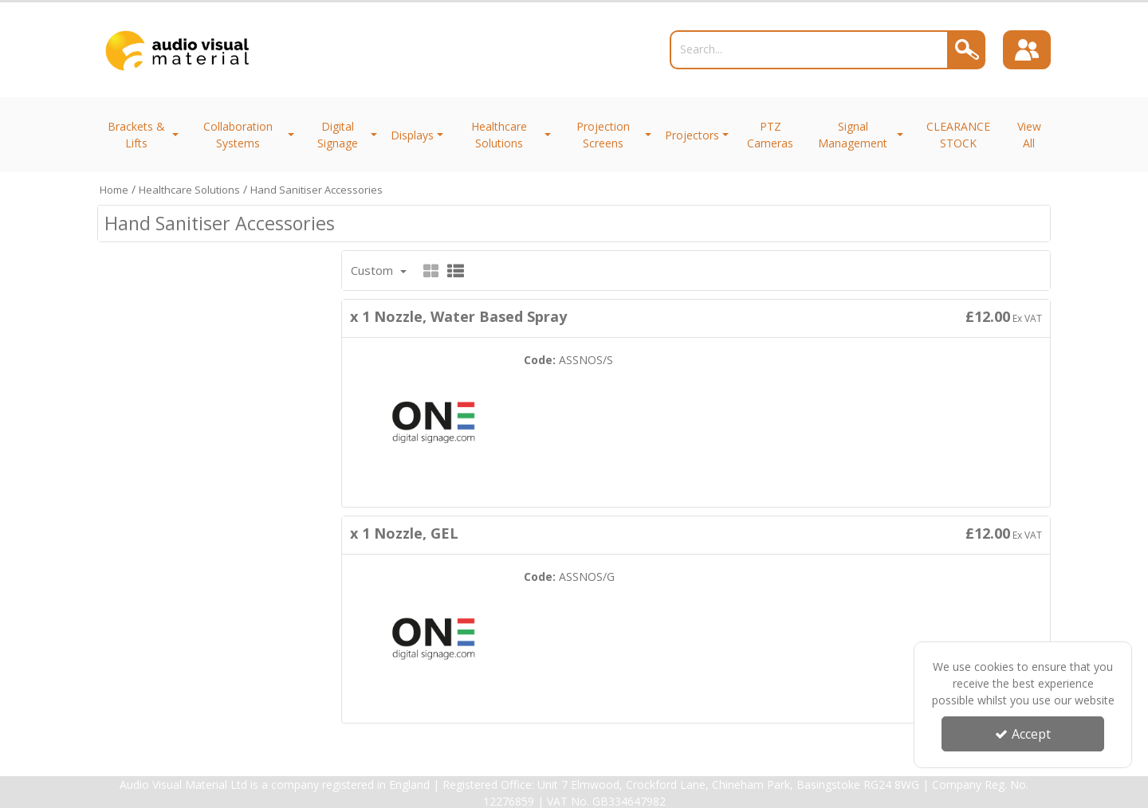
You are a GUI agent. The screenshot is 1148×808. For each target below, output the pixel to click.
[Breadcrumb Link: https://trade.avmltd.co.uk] (114, 189)
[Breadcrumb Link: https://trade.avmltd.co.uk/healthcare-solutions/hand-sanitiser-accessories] (316, 189)
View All (1029, 135)
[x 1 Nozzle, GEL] (433, 637)
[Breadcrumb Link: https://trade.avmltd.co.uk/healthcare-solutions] (189, 189)
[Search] (809, 49)
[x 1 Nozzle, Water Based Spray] (433, 421)
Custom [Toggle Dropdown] (373, 270)
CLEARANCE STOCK (958, 135)
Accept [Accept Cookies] (1023, 734)
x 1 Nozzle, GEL (404, 533)
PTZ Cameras (770, 135)
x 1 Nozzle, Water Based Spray (458, 316)
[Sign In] (1027, 50)
